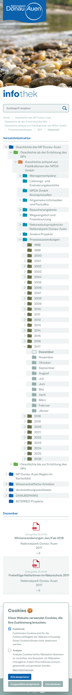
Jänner (44, 410)
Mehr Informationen (23, 669)
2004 (37, 277)
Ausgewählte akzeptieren (24, 684)
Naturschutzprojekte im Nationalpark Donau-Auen (48, 226)
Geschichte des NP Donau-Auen (33, 117)
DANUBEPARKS (27, 495)
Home (6, 117)
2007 (37, 293)
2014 (37, 330)
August (44, 373)
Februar (44, 405)
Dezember (46, 352)
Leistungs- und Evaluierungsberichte (44, 183)
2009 (37, 303)
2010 (37, 309)
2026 (37, 459)
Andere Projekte (41, 234)
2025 (37, 453)
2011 (37, 314)
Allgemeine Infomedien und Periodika (46, 202)
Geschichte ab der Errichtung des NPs (26, 121)
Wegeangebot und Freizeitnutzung (42, 217)
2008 (38, 298)
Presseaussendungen (20, 129)
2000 (38, 255)
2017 (39, 129)
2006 (37, 287)
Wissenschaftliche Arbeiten (35, 484)
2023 (37, 442)
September (47, 368)
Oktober (45, 362)
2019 (37, 421)
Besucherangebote (43, 209)
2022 (37, 437)
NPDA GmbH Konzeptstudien (41, 192)
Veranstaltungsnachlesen (33, 489)
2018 (37, 416)
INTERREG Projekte (29, 501)
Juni (42, 384)
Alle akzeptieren (19, 676)
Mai (41, 389)
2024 (37, 448)
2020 (37, 426)
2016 (37, 341)
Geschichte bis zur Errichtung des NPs (43, 466)
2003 (37, 271)
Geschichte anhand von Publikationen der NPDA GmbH (36, 125)
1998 (37, 245)
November (46, 357)
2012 (37, 319)
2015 (37, 335)
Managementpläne (43, 175)
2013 (37, 325)
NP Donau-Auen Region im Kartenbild (34, 476)
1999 (37, 250)
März (42, 400)
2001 (37, 261)
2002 (37, 266)
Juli (41, 378)
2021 (37, 432)
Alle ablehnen (53, 684)
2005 (37, 282)
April (42, 394)
